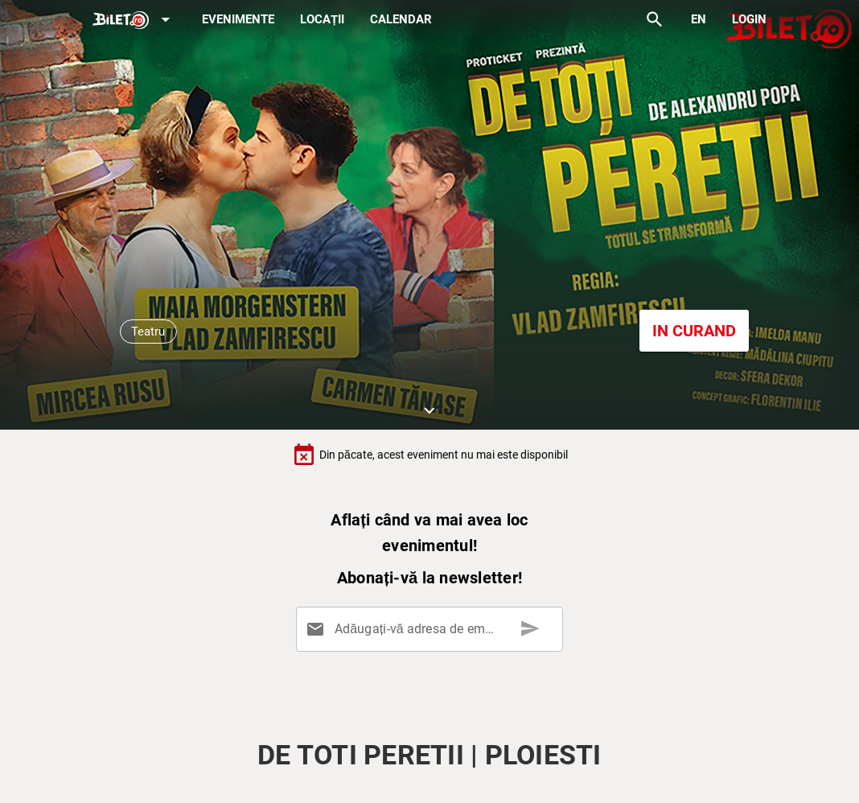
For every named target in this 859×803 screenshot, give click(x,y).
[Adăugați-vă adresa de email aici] (432, 629)
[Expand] (134, 20)
